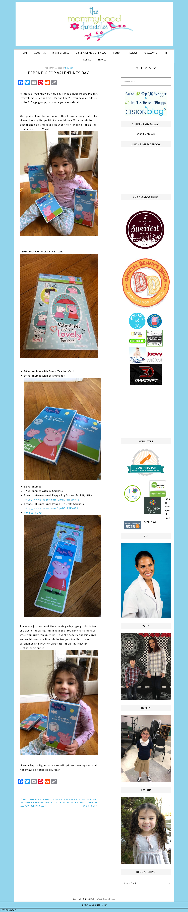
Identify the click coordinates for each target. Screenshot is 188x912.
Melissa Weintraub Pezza (102, 899)
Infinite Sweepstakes (168, 506)
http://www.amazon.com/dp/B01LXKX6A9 (51, 508)
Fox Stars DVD (62, 564)
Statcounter (8, 909)
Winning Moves (146, 133)
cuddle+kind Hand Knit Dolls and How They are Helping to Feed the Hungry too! (78, 802)
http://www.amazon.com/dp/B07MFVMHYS (52, 499)
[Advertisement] (146, 411)
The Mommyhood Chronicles (94, 25)
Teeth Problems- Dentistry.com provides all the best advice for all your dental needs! (39, 802)
